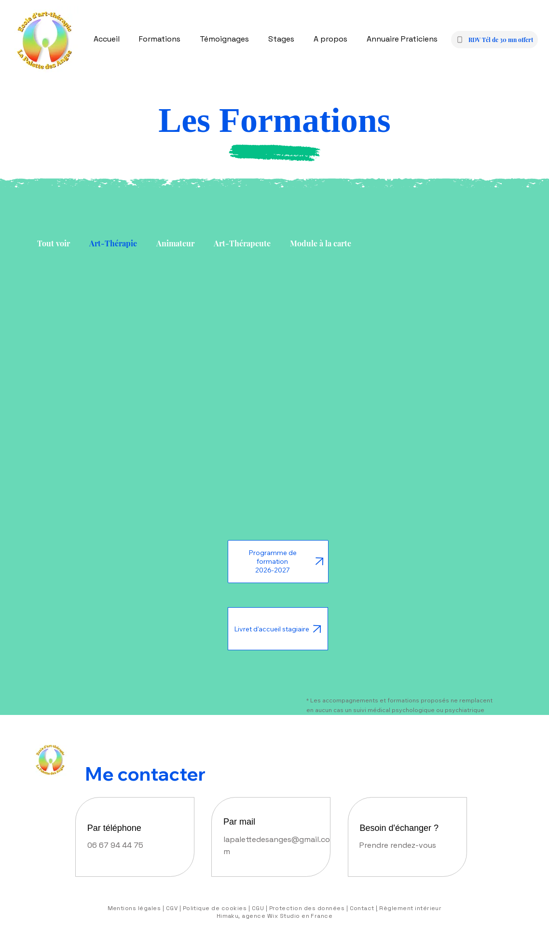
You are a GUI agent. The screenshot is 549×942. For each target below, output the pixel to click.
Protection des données (307, 908)
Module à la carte (320, 243)
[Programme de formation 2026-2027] (278, 561)
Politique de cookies (214, 908)
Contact (361, 908)
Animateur (175, 243)
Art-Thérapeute (242, 243)
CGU (258, 908)
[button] (494, 39)
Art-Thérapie (113, 243)
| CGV (171, 908)
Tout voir (53, 243)
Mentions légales (134, 908)
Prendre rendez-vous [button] (397, 845)
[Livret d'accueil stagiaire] (278, 628)
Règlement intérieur (410, 908)
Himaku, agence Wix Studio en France (275, 916)
